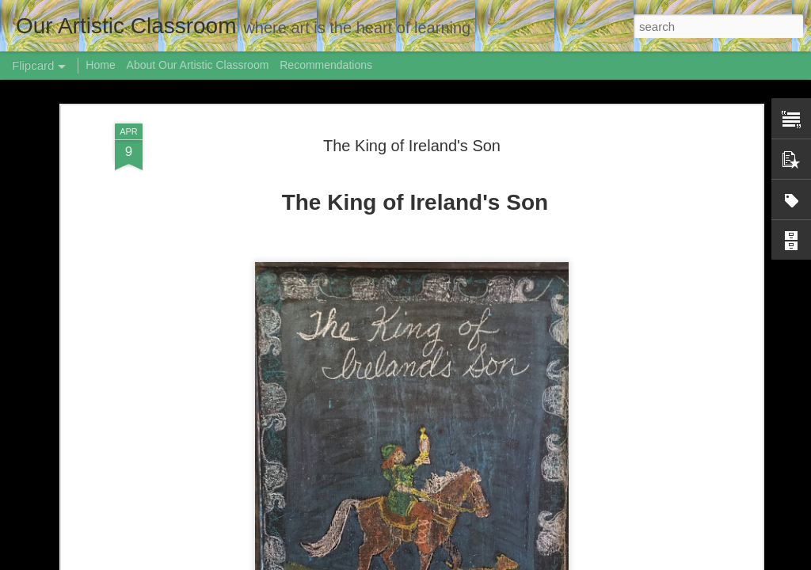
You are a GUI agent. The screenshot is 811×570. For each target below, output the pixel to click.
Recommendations (326, 65)
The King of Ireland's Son (412, 145)
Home (100, 65)
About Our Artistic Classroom (198, 65)
